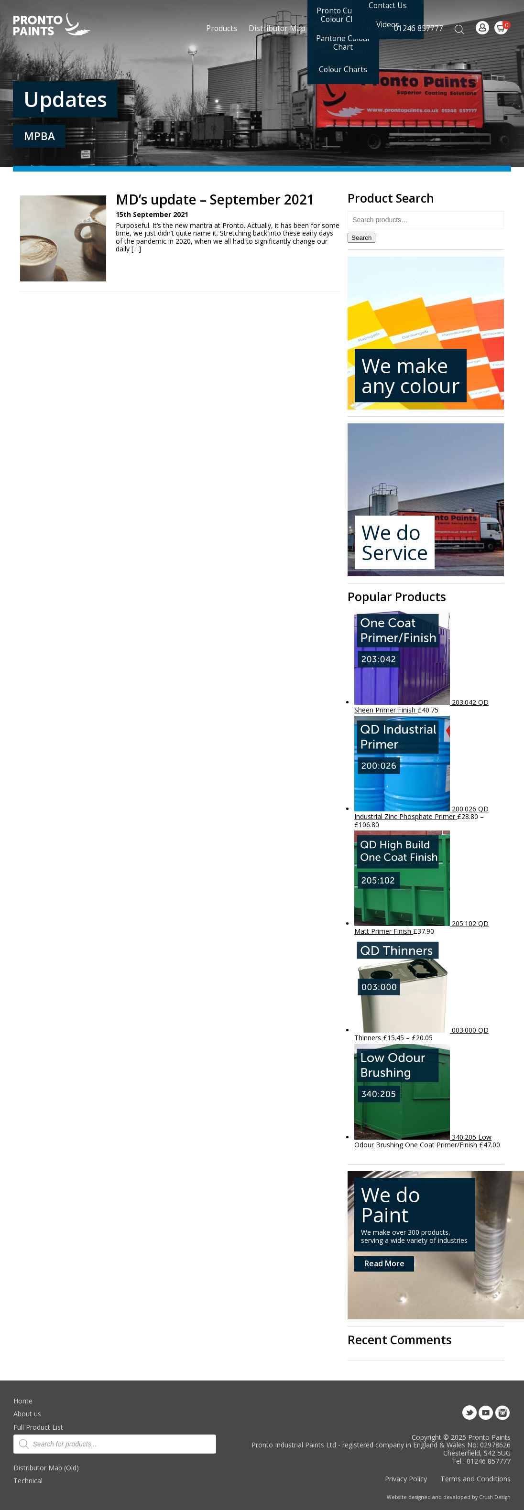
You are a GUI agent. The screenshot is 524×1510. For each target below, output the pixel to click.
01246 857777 (418, 28)
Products (221, 28)
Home (23, 1400)
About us (27, 1413)
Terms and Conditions (475, 1478)
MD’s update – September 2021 (215, 199)
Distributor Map (277, 28)
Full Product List (38, 1427)
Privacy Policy (406, 1478)
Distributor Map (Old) (46, 1467)
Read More (384, 1263)
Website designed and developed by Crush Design (449, 1497)
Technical (28, 1480)
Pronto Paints (60, 25)
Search (361, 237)
